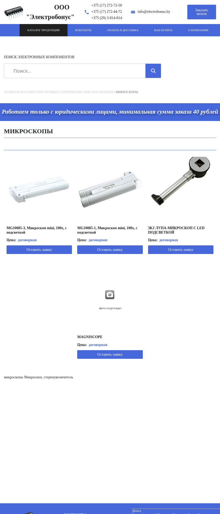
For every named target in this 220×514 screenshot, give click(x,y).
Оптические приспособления (87, 92)
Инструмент (48, 92)
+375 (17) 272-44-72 (106, 12)
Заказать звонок (201, 12)
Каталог (28, 92)
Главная (11, 92)
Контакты (83, 30)
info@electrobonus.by (154, 12)
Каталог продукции (43, 30)
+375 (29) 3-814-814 (106, 18)
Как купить (163, 30)
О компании (198, 30)
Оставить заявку (39, 250)
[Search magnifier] (153, 70)
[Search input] (76, 70)
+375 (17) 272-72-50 (106, 5)
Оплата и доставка (123, 30)
